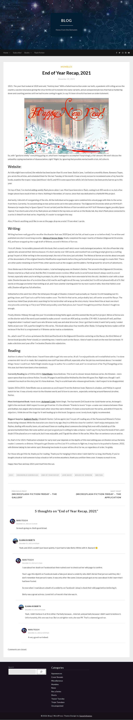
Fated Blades (47, 374)
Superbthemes (85, 716)
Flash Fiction (39, 53)
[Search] (41, 672)
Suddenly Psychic (31, 419)
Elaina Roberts (27, 540)
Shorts (54, 695)
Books (27, 53)
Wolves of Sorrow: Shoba (53, 238)
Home (5, 53)
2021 (11, 475)
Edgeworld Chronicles (27, 475)
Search (11, 667)
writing (99, 475)
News (53, 688)
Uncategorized (57, 706)
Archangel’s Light (48, 401)
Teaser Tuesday (57, 699)
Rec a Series (56, 691)
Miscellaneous (57, 681)
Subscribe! (17, 53)
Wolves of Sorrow (83, 475)
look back (67, 475)
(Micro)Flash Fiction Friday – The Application (98, 496)
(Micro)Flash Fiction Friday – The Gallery (35, 496)
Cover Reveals (57, 677)
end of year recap (50, 475)
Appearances (56, 673)
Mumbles (66, 67)
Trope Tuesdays (58, 702)
